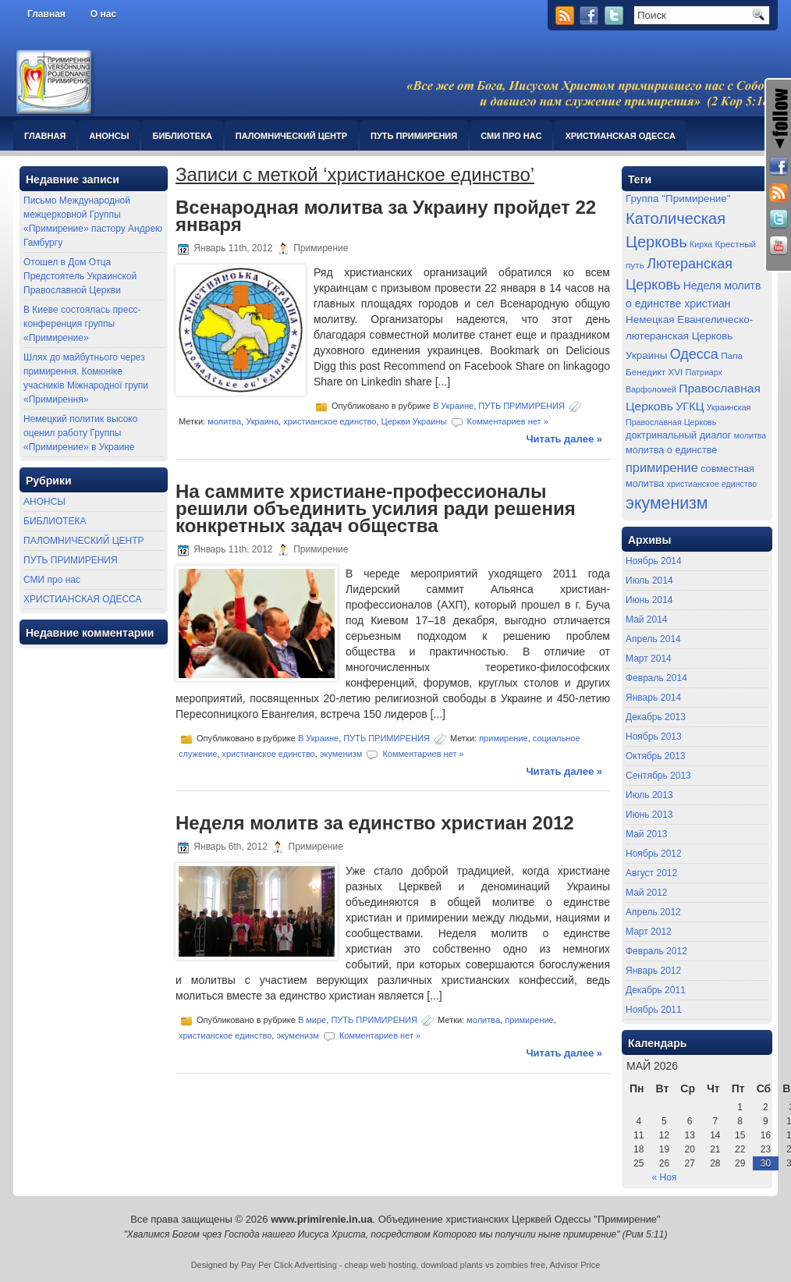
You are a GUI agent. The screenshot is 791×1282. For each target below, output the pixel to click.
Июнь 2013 (649, 814)
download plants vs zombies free (482, 1265)
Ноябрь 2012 (654, 853)
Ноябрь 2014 (654, 561)
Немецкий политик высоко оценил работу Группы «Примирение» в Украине (80, 433)
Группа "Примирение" (678, 198)
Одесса (694, 354)
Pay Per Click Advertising (289, 1265)
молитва (224, 421)
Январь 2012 (653, 970)
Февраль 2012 (656, 951)
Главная (46, 14)
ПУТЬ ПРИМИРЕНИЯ (414, 135)
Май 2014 (647, 619)
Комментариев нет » (507, 421)
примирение (503, 737)
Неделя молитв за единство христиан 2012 (375, 822)
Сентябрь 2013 (658, 775)
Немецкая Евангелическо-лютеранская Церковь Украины (689, 337)
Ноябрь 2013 (654, 736)
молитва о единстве (671, 450)
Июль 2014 (649, 580)
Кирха (701, 244)
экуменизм (341, 753)
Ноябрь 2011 (654, 1009)
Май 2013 (647, 834)
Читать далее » (564, 439)
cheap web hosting (381, 1265)
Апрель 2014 (653, 639)
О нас (103, 14)
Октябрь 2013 (656, 756)
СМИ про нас (511, 135)
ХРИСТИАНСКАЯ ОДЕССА (620, 135)
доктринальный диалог (678, 435)
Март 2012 (649, 931)
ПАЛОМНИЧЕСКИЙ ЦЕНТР (291, 135)
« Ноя (664, 1177)
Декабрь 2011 (656, 990)
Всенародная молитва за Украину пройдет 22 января (386, 216)
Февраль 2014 (656, 678)
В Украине (453, 405)
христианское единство (329, 421)
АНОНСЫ (109, 135)
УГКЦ (690, 406)
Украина (262, 421)
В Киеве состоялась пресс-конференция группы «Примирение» (81, 323)
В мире (312, 1020)
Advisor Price (575, 1265)
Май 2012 (647, 892)
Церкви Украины (414, 421)
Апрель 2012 (653, 912)
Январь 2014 (653, 697)
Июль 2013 (649, 795)
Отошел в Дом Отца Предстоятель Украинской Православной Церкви (80, 276)
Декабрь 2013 (656, 717)
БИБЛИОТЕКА (181, 135)
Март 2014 (649, 658)
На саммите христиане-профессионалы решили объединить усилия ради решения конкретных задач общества (376, 508)
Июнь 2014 (649, 600)
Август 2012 (651, 873)
